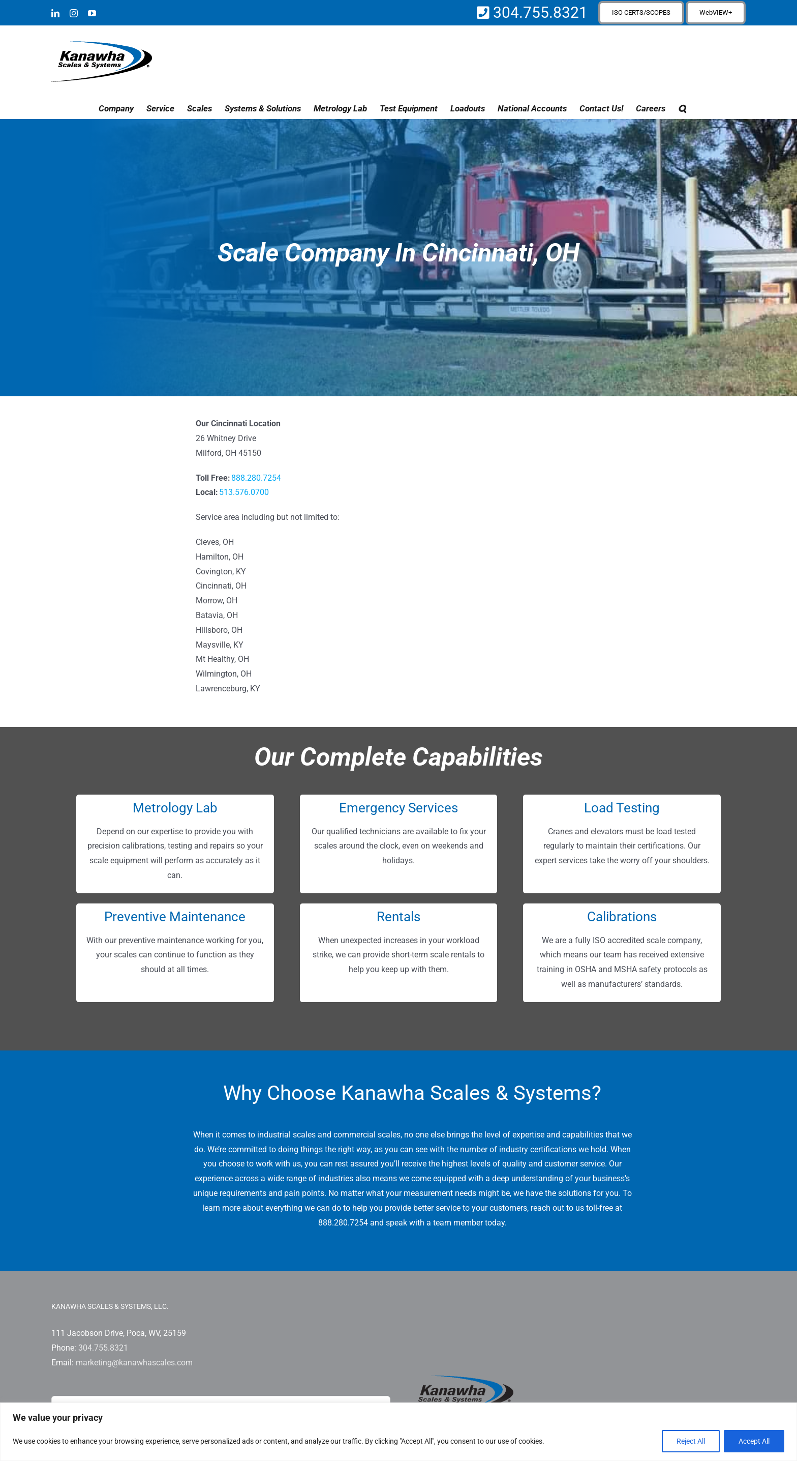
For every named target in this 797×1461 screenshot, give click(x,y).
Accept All (754, 1441)
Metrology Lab (175, 807)
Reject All (691, 1441)
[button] (682, 108)
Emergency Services (398, 807)
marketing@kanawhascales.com (134, 1362)
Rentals (398, 916)
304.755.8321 (538, 12)
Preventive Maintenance (175, 916)
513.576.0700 (243, 492)
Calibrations (622, 916)
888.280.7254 (256, 478)
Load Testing (622, 807)
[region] (398, 1431)
